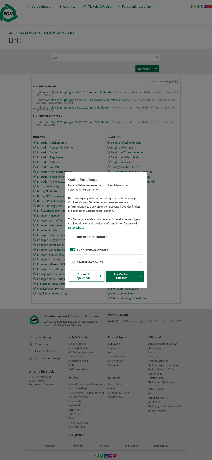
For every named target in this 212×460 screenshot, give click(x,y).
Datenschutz (76, 227)
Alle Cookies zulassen (128, 276)
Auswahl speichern (89, 276)
